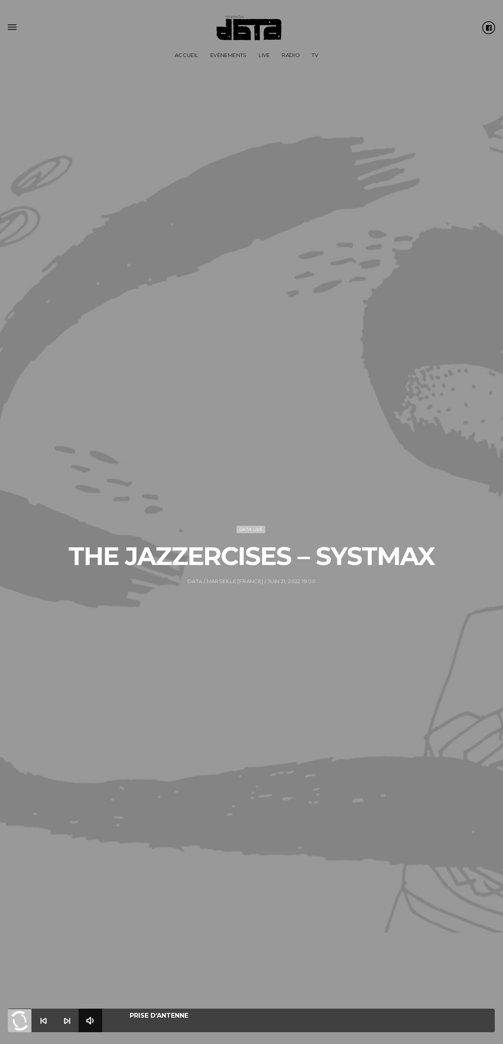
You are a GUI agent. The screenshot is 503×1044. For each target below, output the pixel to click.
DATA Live (251, 509)
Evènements (228, 55)
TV (315, 55)
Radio (291, 55)
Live (264, 55)
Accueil (186, 55)
